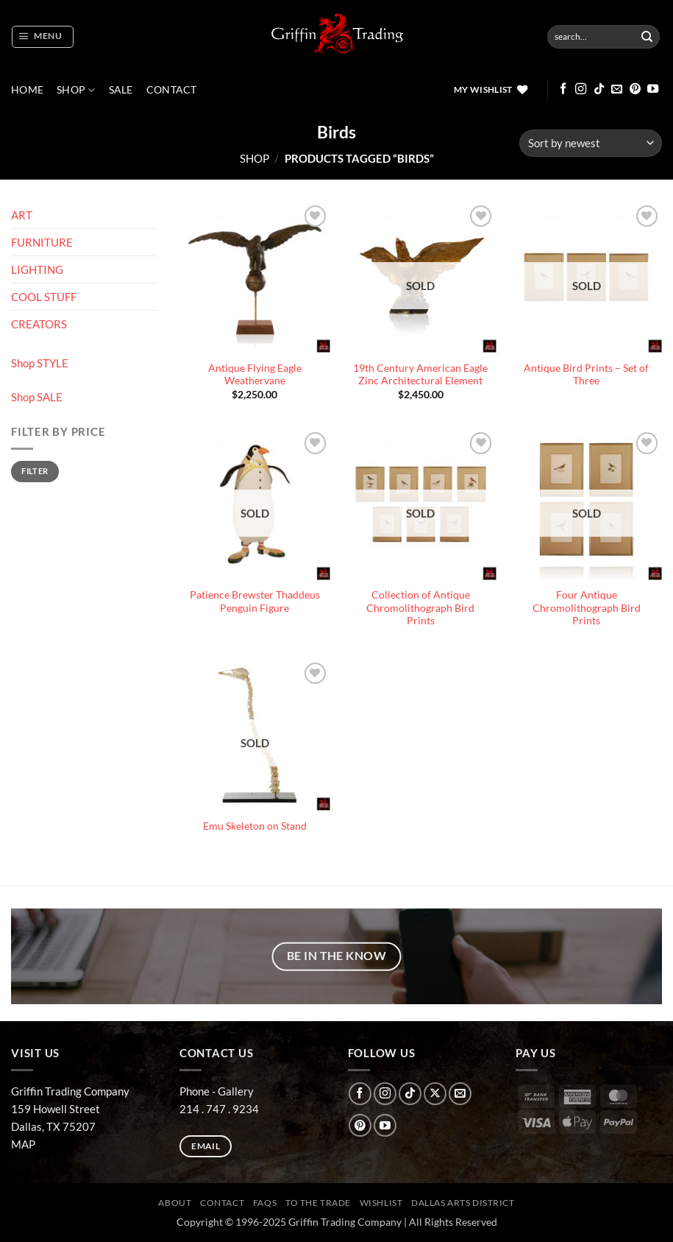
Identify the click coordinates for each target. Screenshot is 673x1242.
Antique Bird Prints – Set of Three (586, 374)
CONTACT (171, 90)
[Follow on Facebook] (563, 89)
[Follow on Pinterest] (635, 89)
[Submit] (647, 37)
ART (21, 215)
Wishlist (381, 1202)
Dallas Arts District (463, 1202)
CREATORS (39, 324)
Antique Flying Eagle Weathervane (255, 374)
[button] (42, 37)
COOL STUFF (43, 296)
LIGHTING (37, 269)
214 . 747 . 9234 (219, 1108)
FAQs (265, 1202)
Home (27, 90)
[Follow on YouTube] (652, 89)
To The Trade (318, 1202)
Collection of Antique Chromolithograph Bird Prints (420, 608)
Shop (76, 90)
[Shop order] (590, 143)
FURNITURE (42, 242)
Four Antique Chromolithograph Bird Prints (587, 608)
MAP (23, 1144)
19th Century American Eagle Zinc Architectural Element (420, 374)
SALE (121, 90)
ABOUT (174, 1202)
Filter (34, 471)
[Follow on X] (435, 1093)
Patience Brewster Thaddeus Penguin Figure (255, 601)
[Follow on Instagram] (580, 89)
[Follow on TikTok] (599, 89)
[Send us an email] (616, 89)
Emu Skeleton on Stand (255, 826)
